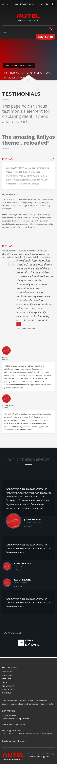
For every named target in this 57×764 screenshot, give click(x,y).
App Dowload (8, 686)
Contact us (6, 692)
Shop (4, 682)
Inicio (7, 65)
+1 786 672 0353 (26, 4)
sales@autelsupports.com (13, 724)
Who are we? (7, 671)
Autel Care (6, 678)
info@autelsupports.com (18, 718)
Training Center (8, 689)
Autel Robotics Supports (38, 756)
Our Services (7, 675)
